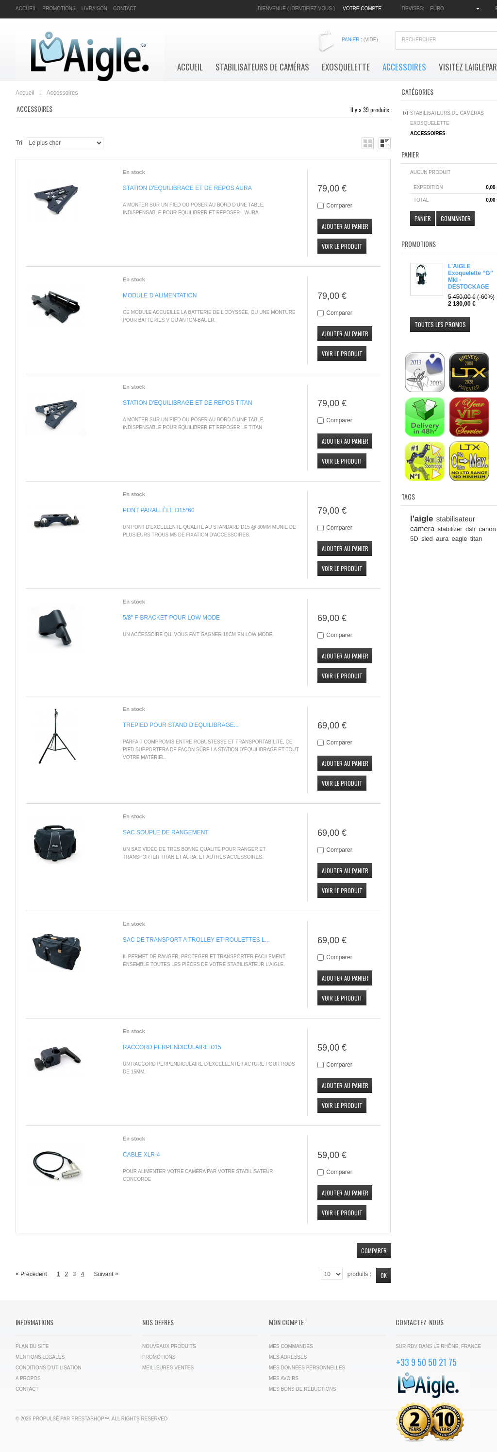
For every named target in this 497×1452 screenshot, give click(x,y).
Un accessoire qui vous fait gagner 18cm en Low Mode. (198, 634)
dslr (470, 529)
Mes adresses (288, 1357)
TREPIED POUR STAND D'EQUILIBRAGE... (181, 725)
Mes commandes (291, 1346)
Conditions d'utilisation (49, 1367)
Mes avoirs (283, 1378)
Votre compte (362, 8)
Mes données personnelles (307, 1367)
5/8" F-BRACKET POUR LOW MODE (171, 617)
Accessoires (404, 67)
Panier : (360, 39)
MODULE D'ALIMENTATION (160, 295)
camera (422, 528)
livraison (94, 8)
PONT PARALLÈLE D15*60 (159, 510)
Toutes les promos (440, 324)
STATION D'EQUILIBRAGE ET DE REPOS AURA (187, 188)
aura (442, 538)
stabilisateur (455, 519)
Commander (456, 218)
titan (476, 538)
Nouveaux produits (169, 1346)
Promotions (418, 244)
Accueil (190, 67)
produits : (359, 1274)
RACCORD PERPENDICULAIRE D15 (172, 1047)
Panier (410, 154)
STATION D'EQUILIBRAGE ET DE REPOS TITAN (187, 402)
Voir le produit (342, 246)
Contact (27, 1389)
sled (427, 538)
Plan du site (32, 1346)
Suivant (106, 1274)
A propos (28, 1378)
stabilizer (449, 529)
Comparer (339, 205)
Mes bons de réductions (302, 1389)
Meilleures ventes (168, 1367)
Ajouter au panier (345, 226)
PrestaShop (87, 1418)
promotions (58, 8)
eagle (459, 538)
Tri (19, 142)
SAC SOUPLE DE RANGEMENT (166, 832)
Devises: (413, 8)
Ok (384, 1275)
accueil (26, 8)
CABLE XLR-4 (141, 1154)
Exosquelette (346, 67)
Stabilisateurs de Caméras (262, 67)
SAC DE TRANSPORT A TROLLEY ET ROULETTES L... (196, 939)
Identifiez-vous (311, 8)
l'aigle (421, 518)
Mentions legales (40, 1357)
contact (124, 8)
